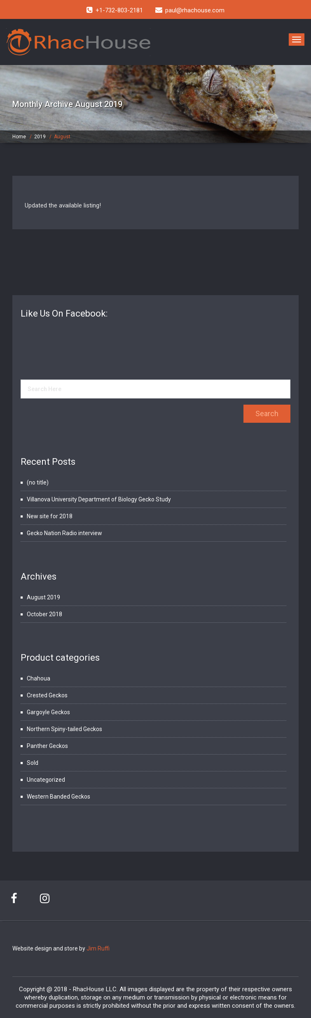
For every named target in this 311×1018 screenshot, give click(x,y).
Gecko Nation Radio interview (64, 533)
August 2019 (43, 597)
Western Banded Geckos (58, 796)
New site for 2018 (49, 516)
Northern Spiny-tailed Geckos (64, 729)
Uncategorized (46, 779)
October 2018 (44, 614)
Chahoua (38, 678)
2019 (40, 137)
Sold (32, 762)
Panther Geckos (47, 746)
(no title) (38, 482)
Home (19, 137)
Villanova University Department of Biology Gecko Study (99, 499)
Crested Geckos (47, 695)
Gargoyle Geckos (48, 712)
